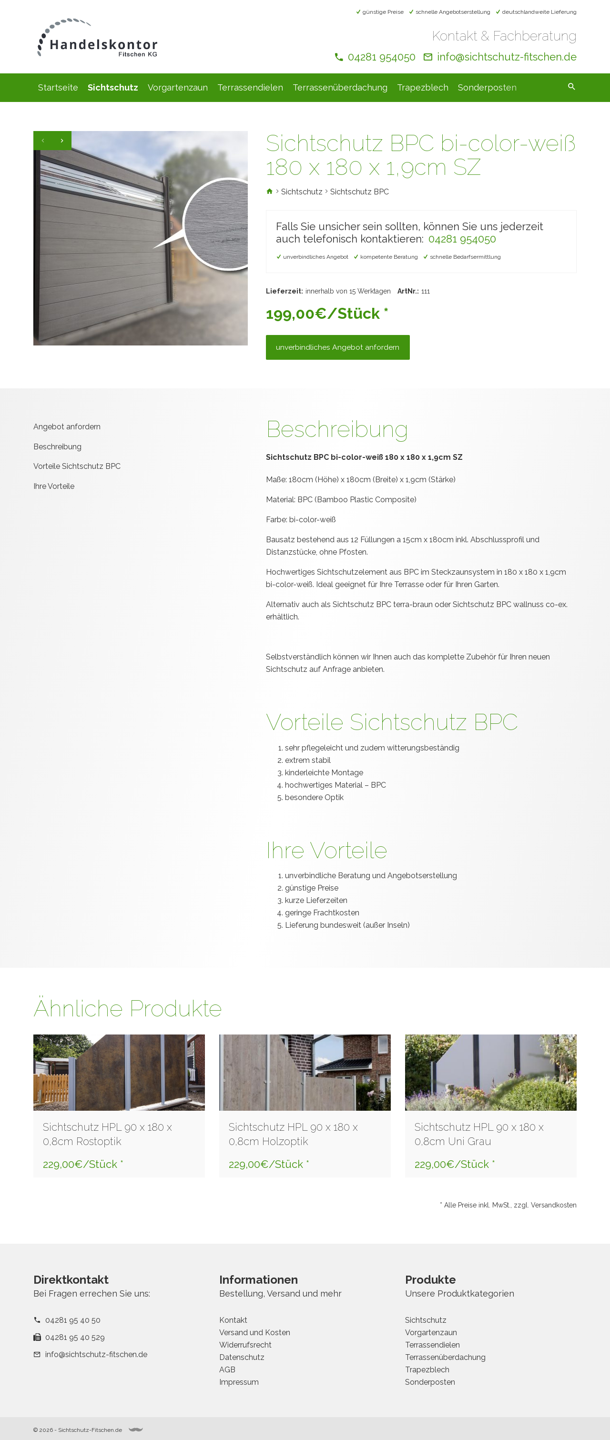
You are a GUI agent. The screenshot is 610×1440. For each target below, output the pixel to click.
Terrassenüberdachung (340, 87)
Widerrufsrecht (245, 1344)
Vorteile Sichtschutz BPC (77, 470)
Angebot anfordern (67, 431)
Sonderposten (487, 87)
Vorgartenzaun (178, 87)
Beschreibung (57, 450)
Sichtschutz (113, 87)
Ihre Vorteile (53, 490)
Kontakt (233, 1320)
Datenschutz (241, 1357)
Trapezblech (422, 87)
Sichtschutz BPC (359, 191)
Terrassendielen (250, 87)
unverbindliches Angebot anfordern (340, 350)
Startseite (58, 87)
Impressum (239, 1382)
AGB (227, 1369)
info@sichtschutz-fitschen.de (507, 57)
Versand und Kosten (254, 1332)
